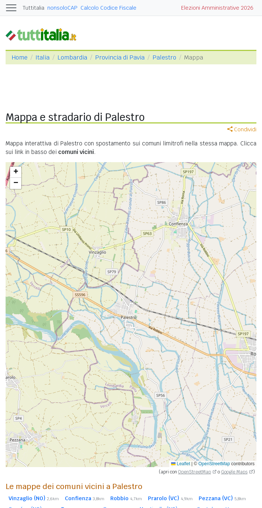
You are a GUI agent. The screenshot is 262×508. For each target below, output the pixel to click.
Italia (42, 57)
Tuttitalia (33, 7)
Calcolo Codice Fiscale (108, 7)
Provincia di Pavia (120, 57)
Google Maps (234, 472)
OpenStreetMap (214, 463)
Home (20, 57)
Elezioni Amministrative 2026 (217, 7)
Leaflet (180, 463)
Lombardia (72, 57)
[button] (15, 172)
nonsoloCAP (62, 7)
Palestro (164, 57)
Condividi (241, 129)
